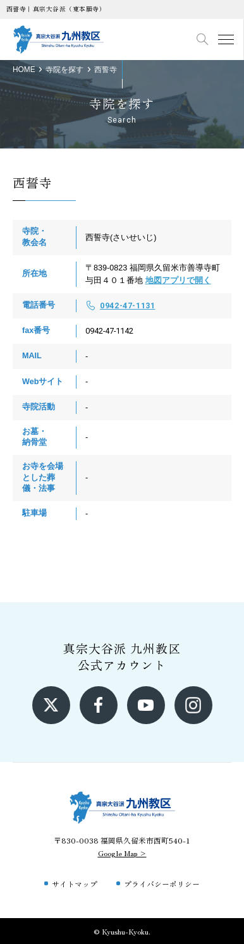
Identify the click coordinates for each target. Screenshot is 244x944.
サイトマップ (74, 883)
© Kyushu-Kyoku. (122, 931)
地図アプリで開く (178, 280)
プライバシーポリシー (162, 883)
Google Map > (122, 852)
